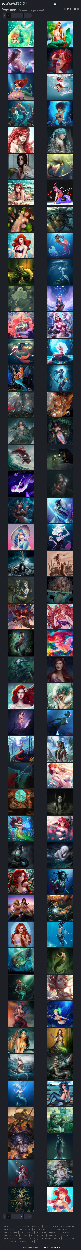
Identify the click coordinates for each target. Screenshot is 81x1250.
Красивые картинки (29, 1247)
